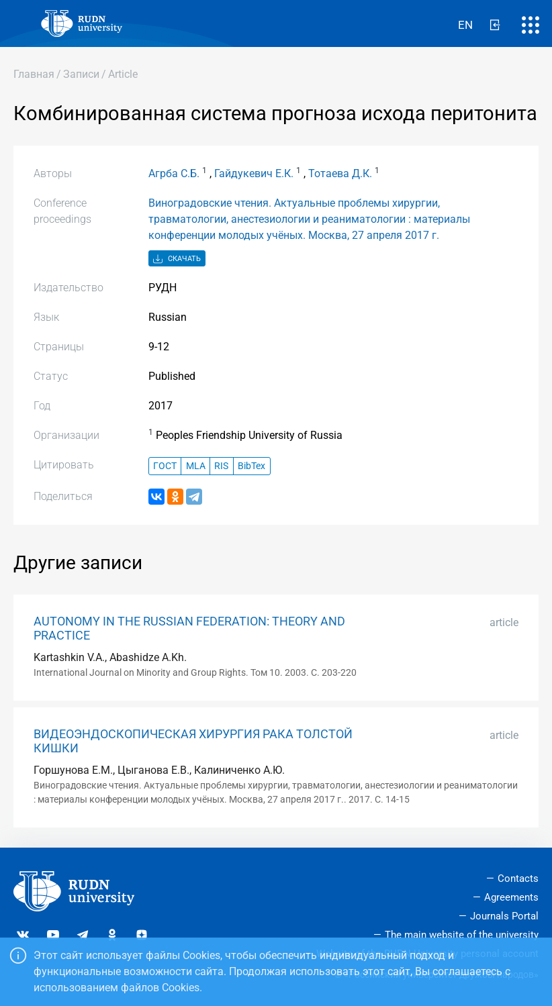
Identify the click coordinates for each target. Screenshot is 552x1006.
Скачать (177, 259)
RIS (221, 466)
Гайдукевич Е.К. (253, 173)
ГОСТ (165, 466)
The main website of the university (462, 935)
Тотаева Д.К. (340, 173)
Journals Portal (504, 916)
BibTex (251, 466)
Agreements (511, 897)
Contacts (518, 878)
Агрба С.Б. (173, 173)
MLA (195, 466)
